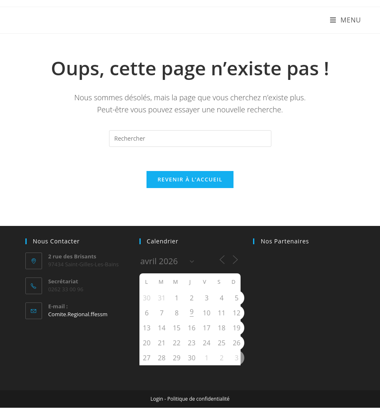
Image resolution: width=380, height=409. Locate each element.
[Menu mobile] (345, 20)
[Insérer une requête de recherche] (190, 138)
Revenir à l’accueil (189, 180)
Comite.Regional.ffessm (78, 315)
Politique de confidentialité (198, 400)
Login (157, 400)
